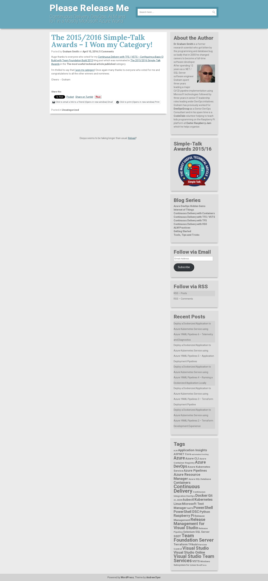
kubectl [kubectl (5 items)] (188, 499)
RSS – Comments (183, 298)
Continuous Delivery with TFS (190, 220)
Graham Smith (71, 51)
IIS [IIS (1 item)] (175, 500)
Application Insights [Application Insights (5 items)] (192, 450)
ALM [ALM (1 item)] (176, 451)
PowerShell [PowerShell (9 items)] (203, 508)
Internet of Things (184, 209)
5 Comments (106, 51)
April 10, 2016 (90, 51)
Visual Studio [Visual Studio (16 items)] (195, 548)
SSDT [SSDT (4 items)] (177, 536)
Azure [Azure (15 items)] (179, 458)
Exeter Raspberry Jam (198, 123)
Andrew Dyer (153, 577)
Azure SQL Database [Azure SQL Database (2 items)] (200, 479)
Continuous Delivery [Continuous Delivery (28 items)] (187, 489)
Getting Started (182, 231)
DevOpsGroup (181, 108)
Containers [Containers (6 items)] (182, 483)
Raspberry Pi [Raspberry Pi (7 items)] (184, 516)
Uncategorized (70, 110)
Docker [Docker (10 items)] (201, 495)
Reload (132, 138)
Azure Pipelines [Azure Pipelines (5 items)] (195, 470)
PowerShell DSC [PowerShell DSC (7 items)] (186, 512)
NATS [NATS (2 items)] (190, 508)
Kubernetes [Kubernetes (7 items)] (204, 499)
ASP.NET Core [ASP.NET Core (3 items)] (182, 454)
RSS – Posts (180, 293)
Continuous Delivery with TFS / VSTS (194, 217)
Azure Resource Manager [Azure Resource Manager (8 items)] (187, 476)
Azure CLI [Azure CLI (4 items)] (192, 458)
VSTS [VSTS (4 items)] (196, 561)
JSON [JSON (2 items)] (179, 499)
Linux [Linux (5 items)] (178, 504)
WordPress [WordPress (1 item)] (201, 565)
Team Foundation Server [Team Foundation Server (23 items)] (194, 538)
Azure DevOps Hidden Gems (189, 206)
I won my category (85, 70)
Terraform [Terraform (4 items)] (181, 544)
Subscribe (184, 267)
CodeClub (179, 116)
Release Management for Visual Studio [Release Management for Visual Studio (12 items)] (189, 523)
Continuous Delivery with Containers (194, 213)
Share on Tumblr (84, 97)
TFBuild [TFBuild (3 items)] (193, 544)
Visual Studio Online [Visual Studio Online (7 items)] (189, 552)
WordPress (127, 577)
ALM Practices (182, 227)
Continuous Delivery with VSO (190, 224)
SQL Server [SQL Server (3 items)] (202, 531)
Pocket (70, 97)
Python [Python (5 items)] (205, 512)
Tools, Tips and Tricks (186, 234)
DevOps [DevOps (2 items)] (190, 496)
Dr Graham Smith (183, 44)
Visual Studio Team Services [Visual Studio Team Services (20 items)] (194, 558)
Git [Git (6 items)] (210, 496)
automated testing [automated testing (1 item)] (200, 454)
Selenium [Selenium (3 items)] (189, 531)
